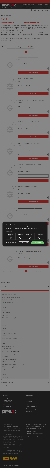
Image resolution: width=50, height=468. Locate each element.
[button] (11, 245)
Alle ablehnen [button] (23, 241)
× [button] (45, 221)
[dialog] (25, 234)
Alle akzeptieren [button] (37, 241)
